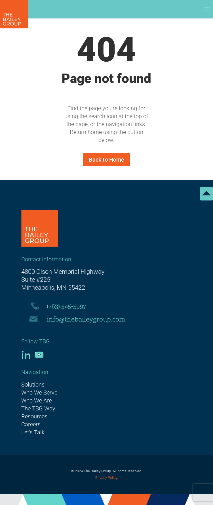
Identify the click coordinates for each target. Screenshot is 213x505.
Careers (31, 424)
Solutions (33, 384)
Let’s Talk (33, 432)
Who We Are (36, 400)
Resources (34, 416)
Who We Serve (39, 392)
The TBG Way (38, 408)
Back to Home (106, 159)
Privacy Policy (106, 477)
